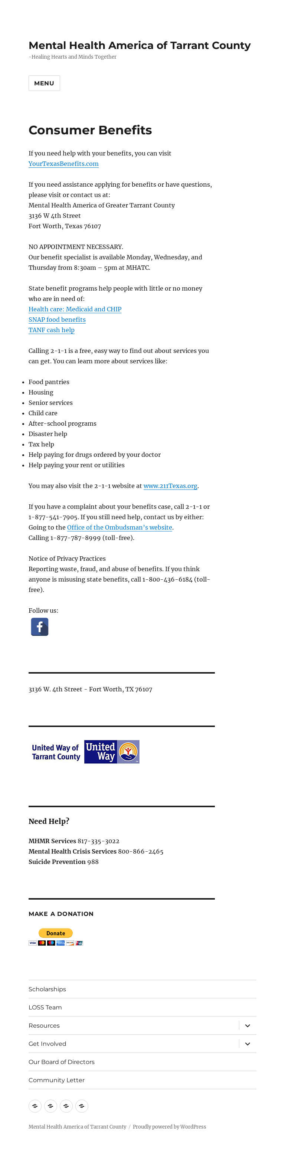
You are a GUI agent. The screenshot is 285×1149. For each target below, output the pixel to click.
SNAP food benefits (57, 319)
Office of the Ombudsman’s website (119, 527)
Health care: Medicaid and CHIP (75, 309)
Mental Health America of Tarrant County (140, 45)
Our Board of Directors (62, 1061)
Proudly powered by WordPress (169, 1127)
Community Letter (57, 1080)
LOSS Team (45, 1007)
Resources (44, 1025)
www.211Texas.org (170, 486)
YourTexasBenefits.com (64, 163)
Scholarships (47, 989)
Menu (44, 83)
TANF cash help (52, 330)
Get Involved (47, 1043)
